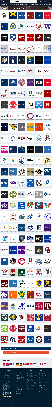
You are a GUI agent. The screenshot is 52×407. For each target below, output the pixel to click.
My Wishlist (42, 377)
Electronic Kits (41, 4)
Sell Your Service (6, 377)
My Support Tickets (43, 375)
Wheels (24, 4)
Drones (7, 4)
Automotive (48, 4)
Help (43, 1)
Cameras (33, 4)
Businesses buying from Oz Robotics (10, 352)
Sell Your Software (7, 375)
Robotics (3, 4)
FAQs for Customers (43, 389)
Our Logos (42, 387)
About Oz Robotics (19, 373)
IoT (44, 4)
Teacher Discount (19, 389)
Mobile (36, 4)
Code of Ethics (42, 380)
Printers (11, 4)
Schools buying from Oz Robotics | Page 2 (9, 348)
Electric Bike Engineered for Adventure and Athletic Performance (32, 376)
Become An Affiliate (7, 379)
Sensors (28, 4)
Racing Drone (30, 373)
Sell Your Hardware (7, 373)
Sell (45, 1)
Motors (15, 4)
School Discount (18, 391)
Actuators (20, 4)
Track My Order (42, 373)
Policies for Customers (44, 379)
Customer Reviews (43, 391)
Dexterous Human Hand (32, 396)
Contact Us (18, 375)
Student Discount (19, 387)
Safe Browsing (42, 385)
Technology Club (18, 393)
